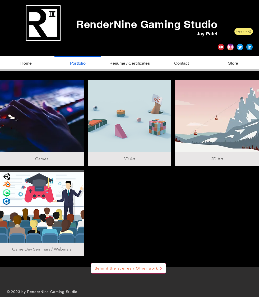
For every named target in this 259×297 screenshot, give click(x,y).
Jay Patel (207, 33)
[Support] (243, 31)
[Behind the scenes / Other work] (128, 268)
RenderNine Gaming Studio (147, 24)
